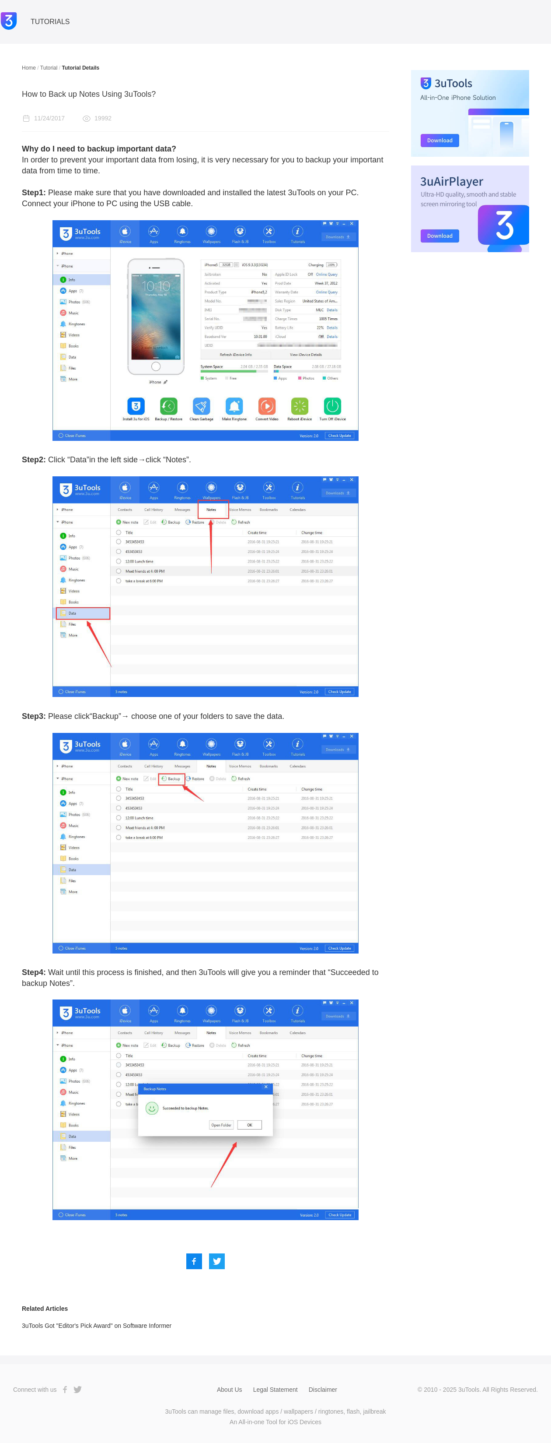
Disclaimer (323, 1389)
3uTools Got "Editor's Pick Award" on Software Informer (96, 1325)
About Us (229, 1389)
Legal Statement (275, 1389)
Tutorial (49, 68)
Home (29, 68)
